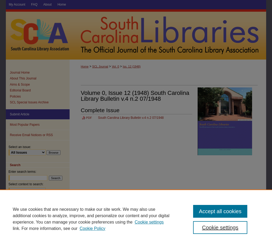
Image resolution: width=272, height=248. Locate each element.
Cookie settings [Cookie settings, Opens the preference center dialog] (220, 227)
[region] (136, 219)
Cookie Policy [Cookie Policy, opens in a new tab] (92, 228)
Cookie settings (149, 222)
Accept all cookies (220, 211)
